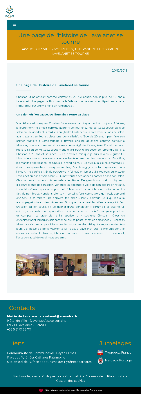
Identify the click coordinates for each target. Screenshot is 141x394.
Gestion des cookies (70, 380)
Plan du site (115, 376)
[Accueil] (9, 10)
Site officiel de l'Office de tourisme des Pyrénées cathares (49, 362)
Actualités (63, 49)
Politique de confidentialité (61, 376)
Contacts (22, 307)
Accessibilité (94, 376)
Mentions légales (25, 376)
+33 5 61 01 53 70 (19, 329)
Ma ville (44, 49)
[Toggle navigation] (14, 25)
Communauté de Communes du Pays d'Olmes (41, 353)
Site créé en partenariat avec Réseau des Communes (70, 390)
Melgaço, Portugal (115, 360)
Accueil (28, 49)
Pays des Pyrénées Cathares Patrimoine (36, 357)
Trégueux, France (114, 353)
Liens (16, 343)
